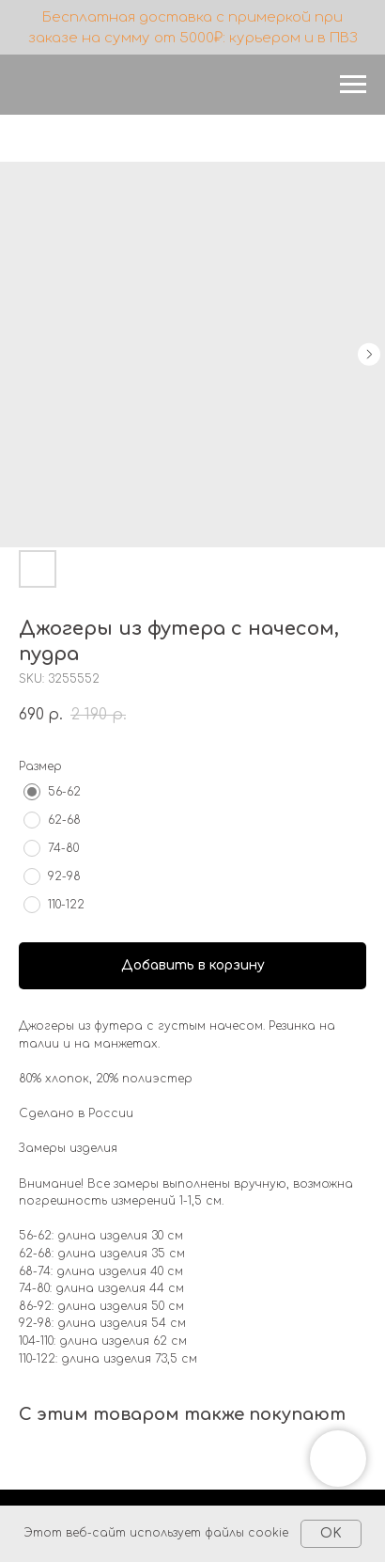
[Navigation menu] (353, 84)
